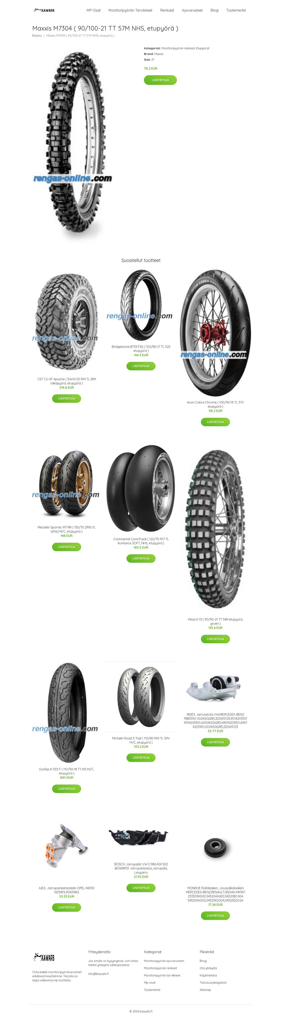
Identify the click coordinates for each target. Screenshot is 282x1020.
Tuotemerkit (236, 11)
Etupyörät (202, 50)
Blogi (215, 11)
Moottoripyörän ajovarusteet (164, 963)
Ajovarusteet (192, 11)
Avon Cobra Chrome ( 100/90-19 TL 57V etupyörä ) (215, 407)
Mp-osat (149, 984)
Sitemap (205, 992)
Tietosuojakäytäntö (213, 984)
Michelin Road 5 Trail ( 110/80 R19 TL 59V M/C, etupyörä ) (141, 742)
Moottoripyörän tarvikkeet (130, 11)
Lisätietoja (160, 82)
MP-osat (94, 11)
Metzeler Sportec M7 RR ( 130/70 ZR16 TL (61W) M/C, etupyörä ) (67, 531)
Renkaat (167, 11)
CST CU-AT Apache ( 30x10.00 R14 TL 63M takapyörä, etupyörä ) (66, 383)
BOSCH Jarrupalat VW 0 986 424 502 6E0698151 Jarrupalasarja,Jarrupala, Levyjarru (141, 870)
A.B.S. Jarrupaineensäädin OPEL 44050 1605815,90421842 (66, 892)
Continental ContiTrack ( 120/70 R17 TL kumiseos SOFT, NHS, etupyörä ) (141, 543)
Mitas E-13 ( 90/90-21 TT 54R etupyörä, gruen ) (215, 624)
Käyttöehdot (208, 977)
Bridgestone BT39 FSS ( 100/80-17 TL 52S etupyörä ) (141, 351)
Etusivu (37, 37)
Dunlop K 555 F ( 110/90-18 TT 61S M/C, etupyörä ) (66, 773)
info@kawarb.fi (98, 976)
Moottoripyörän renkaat (178, 50)
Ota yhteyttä (208, 970)
